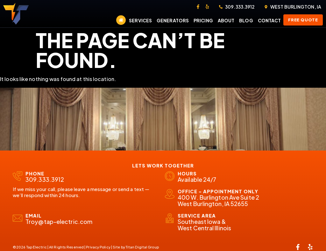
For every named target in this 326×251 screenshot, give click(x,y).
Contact (269, 20)
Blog (246, 20)
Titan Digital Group (142, 247)
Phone (34, 173)
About (226, 20)
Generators (173, 20)
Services (140, 20)
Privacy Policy (98, 247)
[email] (17, 218)
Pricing (203, 20)
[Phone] (17, 176)
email (33, 215)
